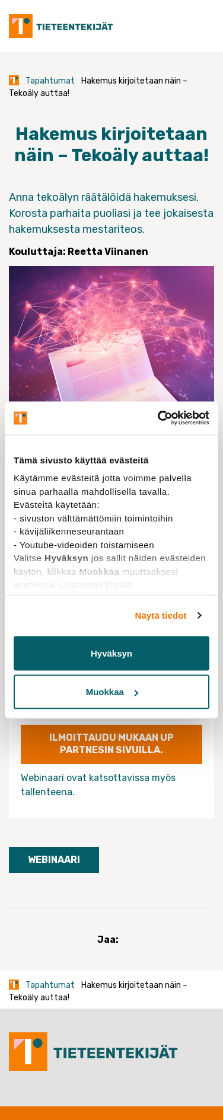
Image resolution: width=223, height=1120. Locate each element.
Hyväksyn (111, 653)
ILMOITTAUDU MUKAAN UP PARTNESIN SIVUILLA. (111, 744)
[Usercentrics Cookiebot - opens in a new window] (159, 418)
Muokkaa (112, 692)
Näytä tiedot (161, 615)
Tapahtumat (50, 81)
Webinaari (54, 859)
